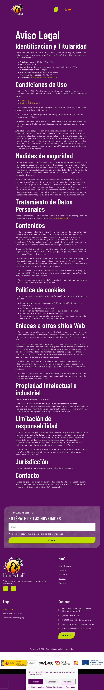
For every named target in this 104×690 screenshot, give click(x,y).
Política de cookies (36, 687)
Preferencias (68, 682)
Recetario (62, 574)
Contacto (62, 583)
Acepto (36, 682)
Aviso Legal (71, 687)
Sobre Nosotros (65, 566)
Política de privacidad (55, 687)
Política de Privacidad (30, 103)
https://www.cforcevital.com (44, 77)
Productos (63, 570)
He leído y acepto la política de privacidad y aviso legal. (37, 533)
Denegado (52, 682)
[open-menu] (56, 9)
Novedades (63, 579)
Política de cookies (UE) (13, 617)
